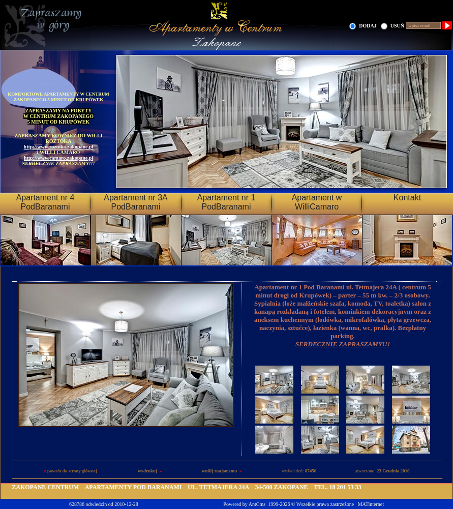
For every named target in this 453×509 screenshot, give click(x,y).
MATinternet (371, 504)
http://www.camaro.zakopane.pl (58, 158)
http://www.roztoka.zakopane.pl (59, 146)
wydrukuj (147, 470)
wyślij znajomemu (219, 470)
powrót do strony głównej (72, 470)
